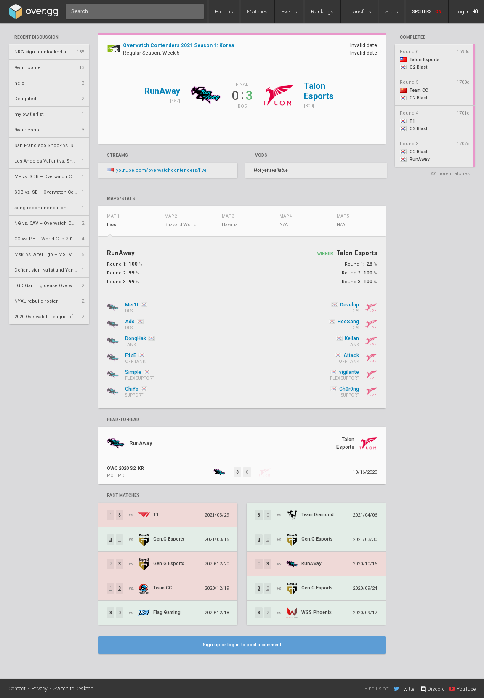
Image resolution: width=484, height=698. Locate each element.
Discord (432, 689)
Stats (391, 11)
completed (413, 37)
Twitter (405, 689)
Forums (224, 11)
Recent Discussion (36, 37)
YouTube (462, 689)
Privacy (40, 688)
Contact (17, 688)
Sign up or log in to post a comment (242, 644)
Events (289, 11)
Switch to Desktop (73, 688)
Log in (466, 11)
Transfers (359, 11)
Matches (257, 11)
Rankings (322, 11)
